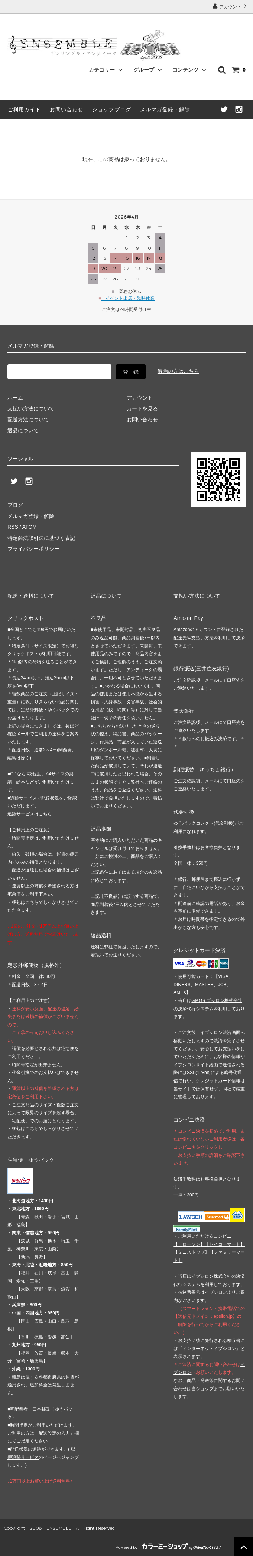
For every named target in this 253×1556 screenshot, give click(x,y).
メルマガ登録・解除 (165, 109)
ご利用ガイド (24, 109)
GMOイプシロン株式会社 (216, 1000)
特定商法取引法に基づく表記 (41, 538)
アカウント (230, 6)
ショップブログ (111, 109)
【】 (225, 1244)
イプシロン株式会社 (211, 1276)
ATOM (29, 527)
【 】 (189, 1244)
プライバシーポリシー (33, 549)
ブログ (15, 505)
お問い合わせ (66, 109)
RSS (12, 527)
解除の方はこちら (178, 371)
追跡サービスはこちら (29, 814)
